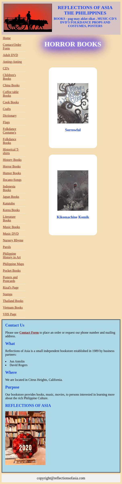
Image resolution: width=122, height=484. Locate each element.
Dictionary (10, 115)
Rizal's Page (11, 287)
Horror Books (12, 166)
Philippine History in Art (12, 255)
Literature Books (9, 218)
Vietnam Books (13, 307)
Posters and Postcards (10, 279)
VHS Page (9, 314)
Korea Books (11, 210)
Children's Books (9, 76)
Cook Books (11, 102)
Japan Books (11, 196)
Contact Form (29, 332)
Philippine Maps (13, 264)
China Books (11, 85)
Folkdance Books (9, 141)
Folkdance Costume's (9, 130)
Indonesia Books (9, 188)
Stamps (7, 294)
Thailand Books (13, 301)
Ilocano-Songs (12, 179)
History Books (12, 159)
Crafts (7, 109)
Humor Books (12, 173)
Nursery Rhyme (13, 240)
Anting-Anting (12, 61)
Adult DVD (10, 55)
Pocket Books (12, 270)
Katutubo (9, 203)
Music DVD (11, 233)
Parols (7, 247)
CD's (6, 68)
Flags (6, 122)
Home (7, 38)
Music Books (11, 227)
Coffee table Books (11, 93)
